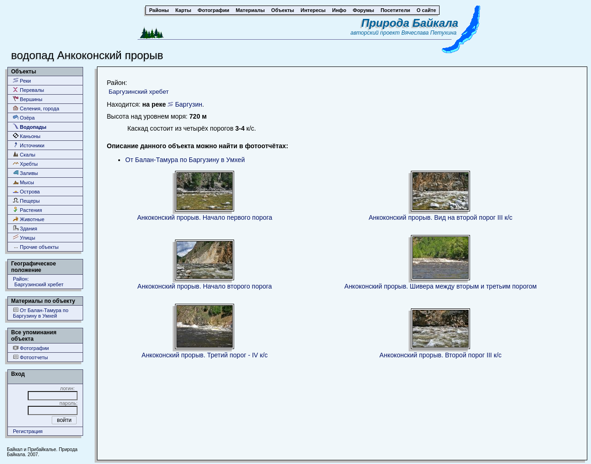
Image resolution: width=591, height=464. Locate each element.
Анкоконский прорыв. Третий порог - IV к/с (205, 355)
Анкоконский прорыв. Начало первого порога (204, 217)
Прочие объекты (36, 247)
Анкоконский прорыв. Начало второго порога (205, 286)
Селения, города (36, 108)
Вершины (27, 99)
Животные (28, 219)
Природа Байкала (410, 23)
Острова (26, 191)
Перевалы (28, 90)
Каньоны (27, 136)
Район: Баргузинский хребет (38, 281)
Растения (27, 210)
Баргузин (188, 104)
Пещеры (26, 201)
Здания (25, 228)
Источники (28, 145)
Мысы (23, 182)
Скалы (24, 154)
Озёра (24, 117)
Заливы (25, 173)
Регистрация (27, 431)
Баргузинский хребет (139, 91)
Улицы (24, 238)
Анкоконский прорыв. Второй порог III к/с (441, 355)
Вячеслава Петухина (429, 33)
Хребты (25, 164)
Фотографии (31, 348)
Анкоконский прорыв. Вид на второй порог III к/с (440, 217)
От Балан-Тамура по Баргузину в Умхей (40, 313)
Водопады (29, 127)
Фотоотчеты (30, 357)
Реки (22, 81)
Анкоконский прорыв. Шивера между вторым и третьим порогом (440, 286)
